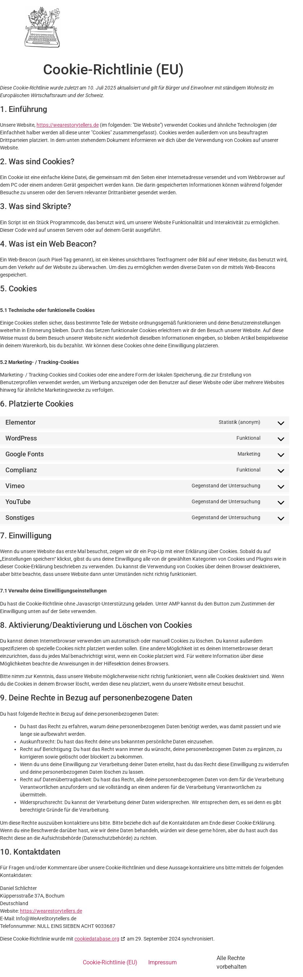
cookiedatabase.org (96, 939)
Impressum (162, 962)
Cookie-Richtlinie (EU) (110, 962)
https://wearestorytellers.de (68, 125)
